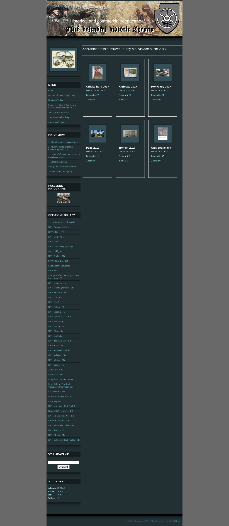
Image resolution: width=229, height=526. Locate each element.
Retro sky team (55, 401)
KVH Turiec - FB (56, 430)
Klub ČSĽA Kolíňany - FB (60, 411)
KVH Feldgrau (55, 251)
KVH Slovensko (55, 331)
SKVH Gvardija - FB (58, 261)
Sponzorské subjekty (57, 122)
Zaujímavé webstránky (58, 117)
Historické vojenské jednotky (61, 95)
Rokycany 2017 (161, 86)
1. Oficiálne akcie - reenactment (63, 142)
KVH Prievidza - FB (57, 326)
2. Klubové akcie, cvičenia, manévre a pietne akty (60, 148)
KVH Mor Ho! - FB (57, 292)
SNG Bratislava (161, 147)
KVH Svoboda (55, 336)
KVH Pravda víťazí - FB (59, 316)
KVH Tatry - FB (55, 345)
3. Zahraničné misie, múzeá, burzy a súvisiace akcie (64, 155)
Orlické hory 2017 (97, 86)
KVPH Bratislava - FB (58, 420)
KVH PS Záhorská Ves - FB (61, 416)
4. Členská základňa (57, 162)
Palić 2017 (92, 147)
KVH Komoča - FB (57, 283)
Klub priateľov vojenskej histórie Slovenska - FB (63, 276)
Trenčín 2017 (127, 147)
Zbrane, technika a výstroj (60, 171)
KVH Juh (52, 270)
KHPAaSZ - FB (55, 374)
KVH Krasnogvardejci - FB (61, 287)
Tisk (147, 521)
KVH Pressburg (55, 321)
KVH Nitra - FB (55, 297)
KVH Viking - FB (56, 360)
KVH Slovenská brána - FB (61, 425)
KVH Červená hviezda (58, 227)
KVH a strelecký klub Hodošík (62, 406)
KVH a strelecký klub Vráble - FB (64, 440)
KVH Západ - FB (56, 365)
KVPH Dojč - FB (56, 232)
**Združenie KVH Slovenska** (63, 222)
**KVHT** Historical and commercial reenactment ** (99, 21)
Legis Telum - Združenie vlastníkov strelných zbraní (60, 385)
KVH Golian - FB (56, 256)
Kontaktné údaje (55, 100)
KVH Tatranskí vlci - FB (59, 341)
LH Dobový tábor (56, 391)
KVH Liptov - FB (56, 435)
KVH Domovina (56, 237)
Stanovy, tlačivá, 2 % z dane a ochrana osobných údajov (62, 106)
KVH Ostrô (53, 302)
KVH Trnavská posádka (59, 350)
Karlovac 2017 (128, 86)
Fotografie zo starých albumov (62, 166)
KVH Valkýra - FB (57, 355)
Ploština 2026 (63, 202)
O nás (51, 90)
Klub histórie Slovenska (59, 266)
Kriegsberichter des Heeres (60, 379)
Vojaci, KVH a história (58, 112)
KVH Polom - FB (56, 307)
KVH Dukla (53, 241)
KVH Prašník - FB (56, 312)
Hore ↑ (178, 521)
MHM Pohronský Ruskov (60, 396)
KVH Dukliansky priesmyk (61, 246)
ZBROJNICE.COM (57, 369)
